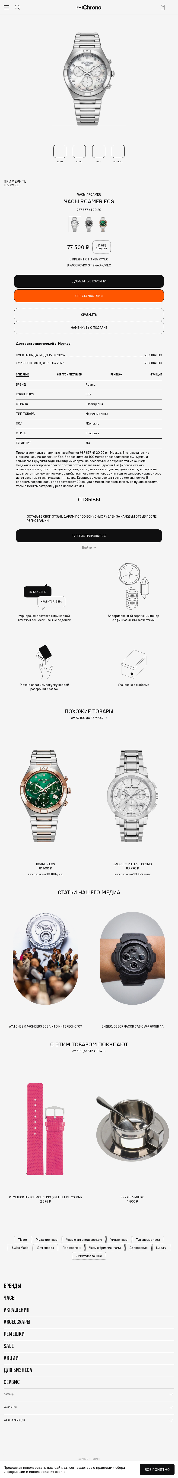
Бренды (12, 1285)
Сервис (12, 1381)
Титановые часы (148, 1239)
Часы (10, 1297)
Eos (88, 394)
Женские (92, 423)
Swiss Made (20, 1248)
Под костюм (72, 1248)
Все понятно (157, 1469)
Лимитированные (89, 1256)
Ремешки (14, 1333)
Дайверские (138, 1248)
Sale (9, 1345)
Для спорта (45, 1248)
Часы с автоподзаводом (84, 1239)
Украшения (16, 1309)
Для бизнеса (18, 1369)
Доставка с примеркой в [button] (43, 343)
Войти (87, 548)
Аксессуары (17, 1321)
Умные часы (118, 1239)
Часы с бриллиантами (105, 1248)
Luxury (161, 1248)
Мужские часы (46, 1239)
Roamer (91, 384)
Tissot (22, 1239)
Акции (11, 1357)
